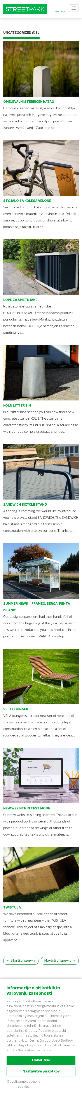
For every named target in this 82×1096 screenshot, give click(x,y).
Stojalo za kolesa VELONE (27, 201)
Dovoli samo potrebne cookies (23, 1084)
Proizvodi (60, 12)
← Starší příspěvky (21, 961)
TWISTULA (12, 907)
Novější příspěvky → (59, 961)
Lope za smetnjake (20, 300)
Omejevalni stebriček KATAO (28, 102)
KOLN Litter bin (17, 405)
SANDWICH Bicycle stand (25, 505)
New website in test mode (26, 808)
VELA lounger (15, 709)
